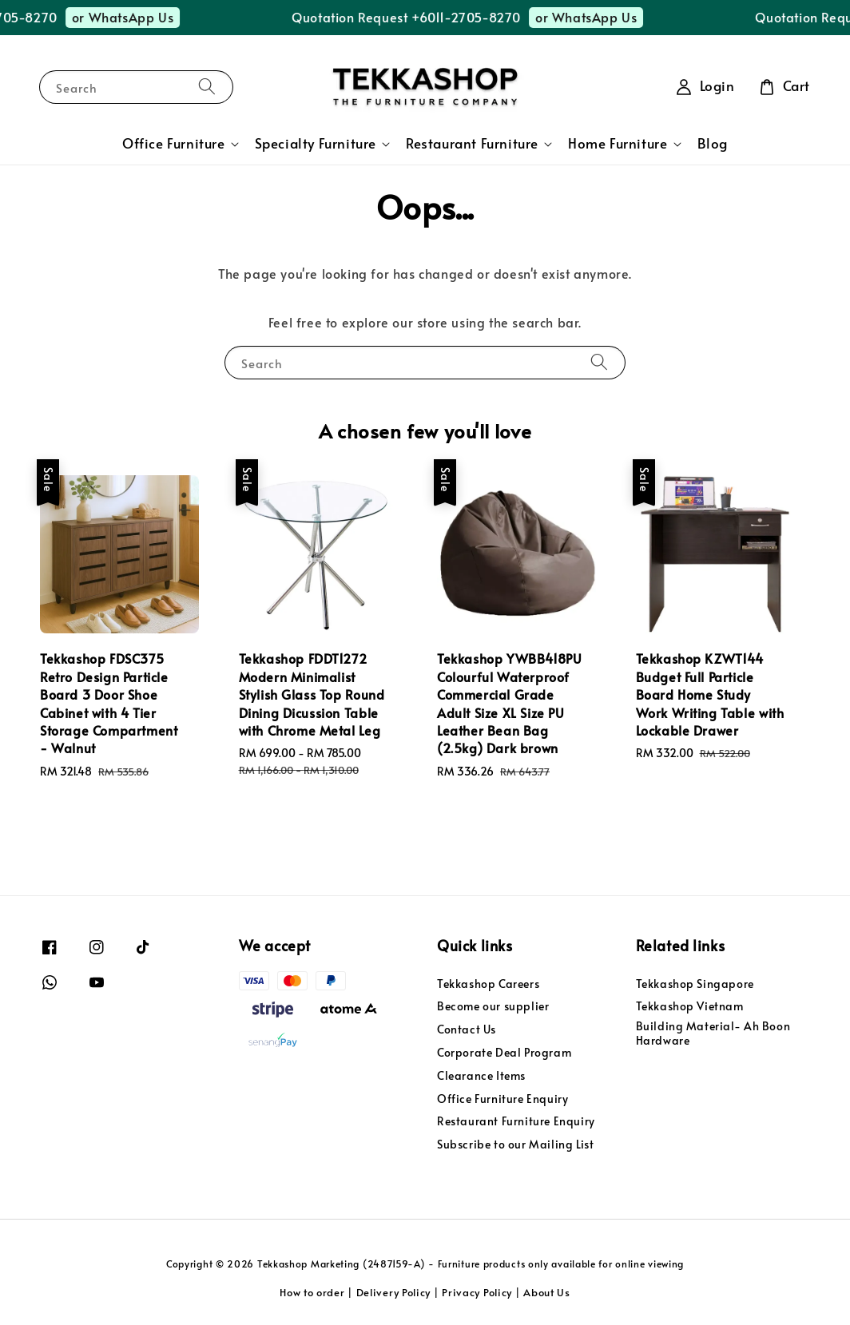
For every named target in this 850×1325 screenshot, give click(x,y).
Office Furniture (173, 144)
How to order (312, 1292)
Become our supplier (493, 1006)
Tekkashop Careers (488, 984)
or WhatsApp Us (134, 17)
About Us (546, 1292)
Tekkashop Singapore (695, 984)
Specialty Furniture (315, 144)
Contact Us (466, 1029)
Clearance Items (481, 1075)
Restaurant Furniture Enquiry (516, 1121)
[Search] (206, 86)
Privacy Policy (477, 1292)
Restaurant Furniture (472, 144)
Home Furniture (617, 144)
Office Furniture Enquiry (502, 1098)
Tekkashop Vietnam (690, 1006)
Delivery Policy (393, 1292)
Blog (712, 143)
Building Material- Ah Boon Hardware (713, 1033)
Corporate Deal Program (504, 1052)
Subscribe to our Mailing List (515, 1144)
